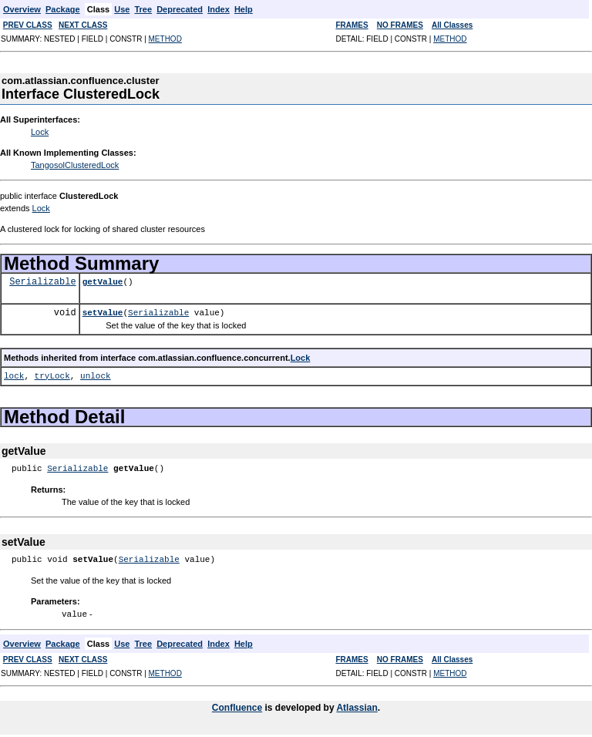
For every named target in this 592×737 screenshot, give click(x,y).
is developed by (299, 707)
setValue (102, 312)
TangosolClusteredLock (75, 165)
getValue (102, 282)
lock (14, 376)
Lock (40, 131)
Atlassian (356, 707)
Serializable (42, 281)
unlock (95, 376)
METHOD (165, 39)
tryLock (52, 376)
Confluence (237, 707)
